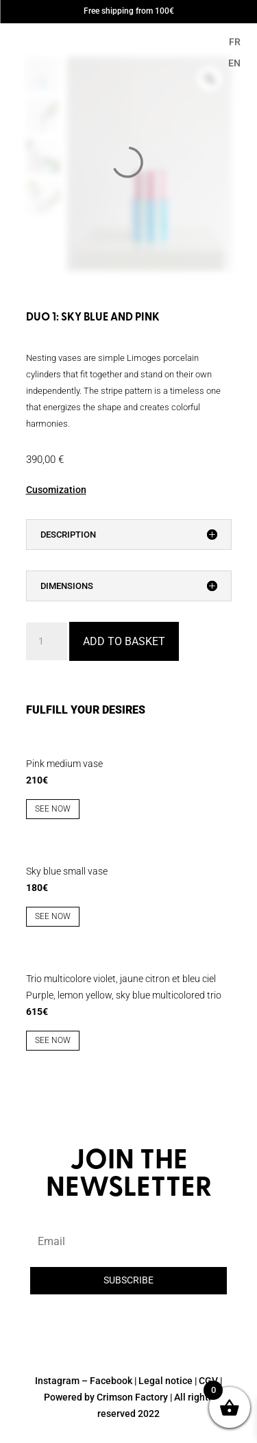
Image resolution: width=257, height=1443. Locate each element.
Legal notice (165, 1380)
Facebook (111, 1380)
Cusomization (56, 489)
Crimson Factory (132, 1397)
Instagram (57, 1380)
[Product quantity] (46, 642)
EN (234, 63)
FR (235, 41)
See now (53, 809)
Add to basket (124, 641)
